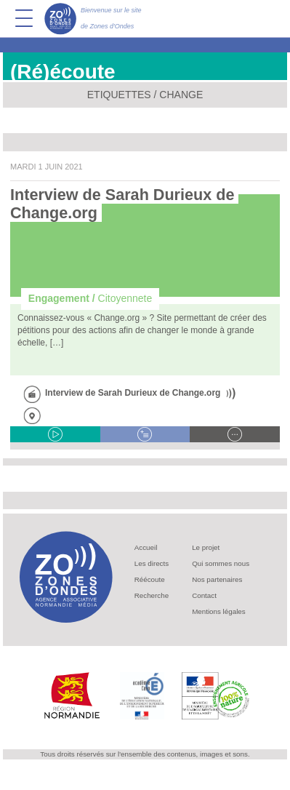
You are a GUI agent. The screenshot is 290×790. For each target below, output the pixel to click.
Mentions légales (219, 611)
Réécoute (149, 579)
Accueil (146, 547)
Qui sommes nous (220, 563)
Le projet (205, 547)
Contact (204, 595)
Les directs (151, 563)
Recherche (151, 595)
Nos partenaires (217, 579)
